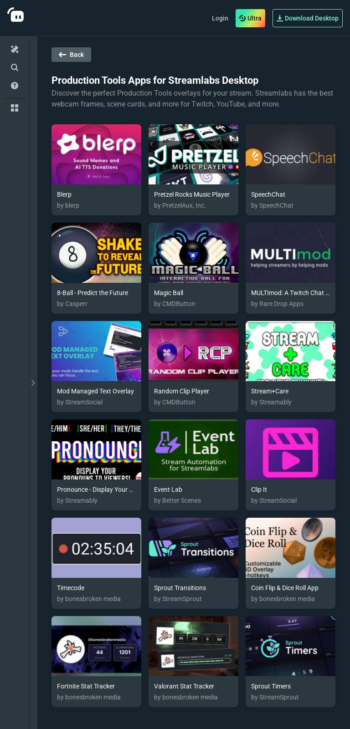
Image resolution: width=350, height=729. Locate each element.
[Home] (15, 49)
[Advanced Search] (15, 67)
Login (220, 18)
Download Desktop (308, 18)
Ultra (250, 18)
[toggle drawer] (33, 382)
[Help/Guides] (15, 85)
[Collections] (15, 108)
